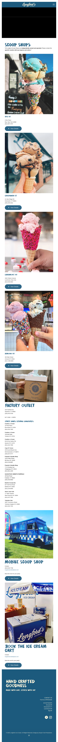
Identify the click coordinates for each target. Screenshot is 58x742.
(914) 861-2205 (9, 471)
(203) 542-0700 (9, 413)
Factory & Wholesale (46, 699)
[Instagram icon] (29, 735)
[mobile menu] (53, 4)
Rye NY (50, 710)
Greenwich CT (48, 707)
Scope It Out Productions (45, 732)
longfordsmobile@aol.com (12, 570)
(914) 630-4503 (9, 282)
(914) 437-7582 (9, 497)
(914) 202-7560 (9, 429)
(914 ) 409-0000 (9, 361)
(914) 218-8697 (9, 462)
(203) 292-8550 (9, 479)
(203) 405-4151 (9, 203)
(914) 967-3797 (9, 124)
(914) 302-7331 (9, 506)
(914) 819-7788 (9, 568)
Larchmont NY (48, 709)
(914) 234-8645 (9, 488)
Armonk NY (49, 705)
